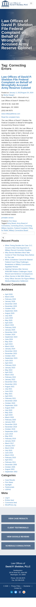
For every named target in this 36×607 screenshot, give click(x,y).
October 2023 (10, 356)
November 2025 (11, 306)
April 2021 (9, 396)
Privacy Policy (15, 586)
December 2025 (11, 304)
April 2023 (9, 363)
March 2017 (9, 443)
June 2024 (9, 339)
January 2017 (10, 446)
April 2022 (9, 372)
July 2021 (8, 389)
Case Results (10, 480)
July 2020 (8, 410)
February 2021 (10, 398)
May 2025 (8, 320)
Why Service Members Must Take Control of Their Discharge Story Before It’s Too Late (19, 255)
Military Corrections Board (18, 230)
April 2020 (9, 415)
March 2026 (9, 297)
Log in (7, 498)
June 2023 (9, 360)
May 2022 (8, 370)
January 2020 (10, 422)
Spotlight (8, 485)
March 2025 (9, 325)
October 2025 (10, 308)
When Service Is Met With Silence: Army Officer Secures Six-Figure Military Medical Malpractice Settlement (20, 278)
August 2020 (9, 408)
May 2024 (8, 342)
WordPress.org (10, 505)
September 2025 (11, 311)
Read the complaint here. (10, 117)
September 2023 (11, 358)
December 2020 (11, 401)
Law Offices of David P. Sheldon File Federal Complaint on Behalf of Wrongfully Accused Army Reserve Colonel (16, 82)
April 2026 (9, 294)
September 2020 (11, 405)
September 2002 (11, 472)
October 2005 (10, 467)
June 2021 (9, 391)
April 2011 (9, 460)
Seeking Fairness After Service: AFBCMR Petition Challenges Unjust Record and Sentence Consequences (19, 271)
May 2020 (8, 412)
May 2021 (8, 394)
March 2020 (9, 417)
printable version (7, 218)
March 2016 (9, 448)
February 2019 (10, 438)
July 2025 (8, 316)
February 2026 (10, 299)
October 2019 (10, 429)
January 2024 (10, 349)
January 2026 (10, 301)
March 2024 (9, 346)
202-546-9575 (20, 578)
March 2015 (9, 455)
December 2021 (11, 382)
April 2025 (9, 323)
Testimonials (9, 487)
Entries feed (9, 500)
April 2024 (9, 344)
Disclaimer (27, 586)
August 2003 (9, 469)
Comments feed (11, 503)
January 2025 (10, 330)
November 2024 (11, 332)
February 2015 (10, 457)
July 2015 (8, 450)
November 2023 (11, 353)
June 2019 (9, 434)
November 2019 (11, 427)
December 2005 (11, 465)
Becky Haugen (9, 95)
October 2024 (10, 334)
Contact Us (17, 588)
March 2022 (9, 375)
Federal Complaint (21, 228)
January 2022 (10, 379)
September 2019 (11, 431)
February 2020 (10, 420)
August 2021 (9, 387)
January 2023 (10, 368)
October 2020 (10, 403)
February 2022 (10, 377)
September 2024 (11, 337)
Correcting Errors (17, 226)
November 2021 (11, 384)
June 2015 (9, 453)
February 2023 (10, 365)
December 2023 (11, 351)
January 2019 (10, 441)
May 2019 (8, 436)
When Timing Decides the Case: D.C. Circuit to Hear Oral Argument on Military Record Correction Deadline (19, 248)
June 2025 (9, 318)
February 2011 (10, 462)
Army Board (11, 223)
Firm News (13, 221)
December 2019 (11, 424)
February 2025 (10, 327)
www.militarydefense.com (10, 114)
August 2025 (9, 313)
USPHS (8, 489)
